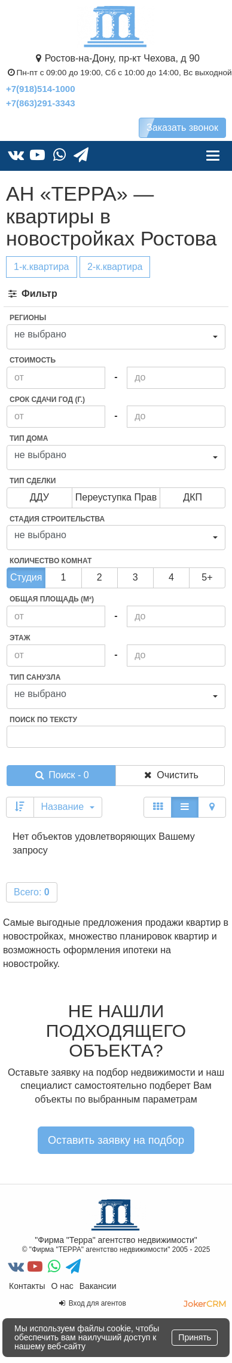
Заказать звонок (182, 127)
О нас (62, 1286)
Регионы (28, 318)
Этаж (20, 638)
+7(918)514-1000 (40, 89)
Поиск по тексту (43, 720)
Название (67, 807)
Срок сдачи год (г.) (47, 399)
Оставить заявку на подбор (116, 1140)
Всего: (32, 892)
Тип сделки (33, 481)
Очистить (170, 775)
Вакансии (98, 1286)
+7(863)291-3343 (40, 103)
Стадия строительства (57, 519)
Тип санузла (35, 677)
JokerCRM (205, 1303)
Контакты (27, 1286)
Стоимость (33, 360)
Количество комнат (50, 561)
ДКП (192, 497)
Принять (194, 1337)
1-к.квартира (41, 267)
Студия (26, 577)
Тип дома (29, 438)
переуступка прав (116, 497)
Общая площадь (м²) (52, 599)
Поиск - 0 (60, 775)
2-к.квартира (115, 267)
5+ (207, 577)
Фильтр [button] (32, 293)
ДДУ (39, 497)
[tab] (116, 294)
